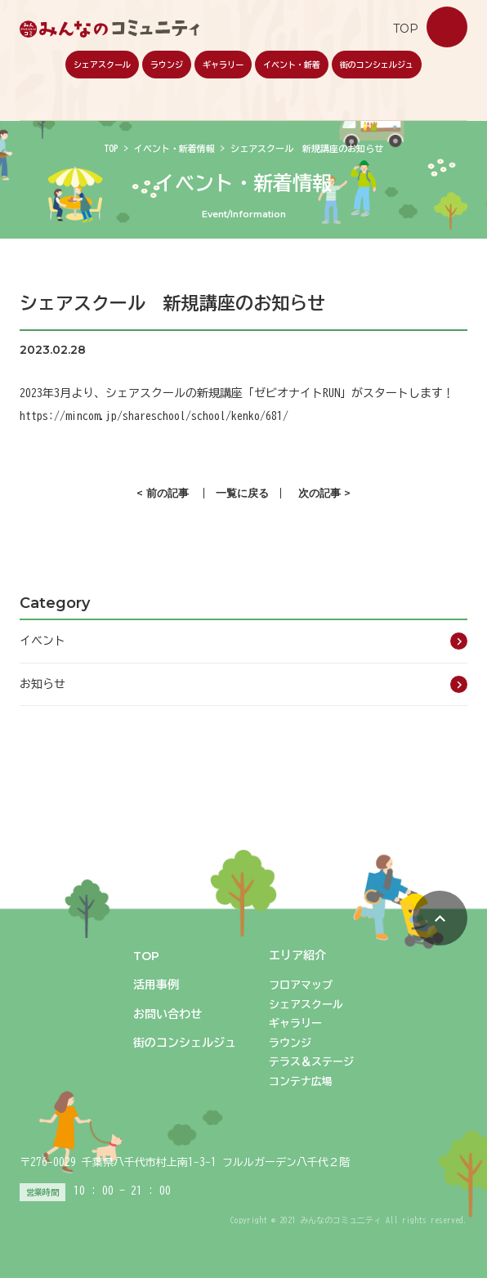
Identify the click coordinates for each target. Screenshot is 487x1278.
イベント (42, 640)
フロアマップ (301, 985)
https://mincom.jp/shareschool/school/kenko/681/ (154, 416)
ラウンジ (166, 64)
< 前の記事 (162, 493)
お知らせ (42, 684)
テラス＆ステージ (311, 1062)
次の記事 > (324, 493)
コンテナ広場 (301, 1081)
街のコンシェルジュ (376, 64)
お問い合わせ (447, 27)
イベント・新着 (291, 64)
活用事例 (156, 984)
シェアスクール (102, 64)
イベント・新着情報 (174, 148)
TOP (111, 148)
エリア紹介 (297, 955)
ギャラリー (223, 64)
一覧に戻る (242, 493)
